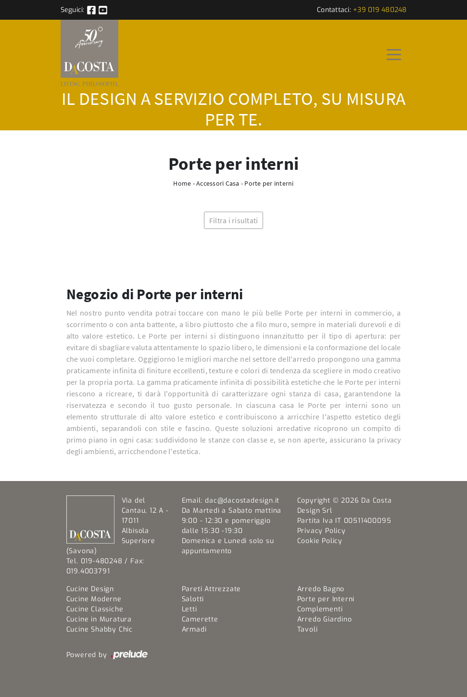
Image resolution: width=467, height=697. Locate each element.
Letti (189, 609)
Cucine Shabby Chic (99, 629)
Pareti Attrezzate (211, 589)
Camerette (200, 619)
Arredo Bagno (321, 589)
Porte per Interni (326, 599)
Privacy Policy (321, 530)
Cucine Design (90, 589)
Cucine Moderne (94, 599)
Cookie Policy (319, 540)
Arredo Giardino (324, 619)
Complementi (320, 609)
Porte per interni (268, 183)
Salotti (193, 599)
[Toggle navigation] (394, 54)
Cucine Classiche (95, 609)
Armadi (194, 629)
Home (182, 183)
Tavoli (307, 629)
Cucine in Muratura (99, 619)
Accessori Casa (218, 183)
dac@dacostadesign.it (242, 500)
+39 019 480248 (380, 9)
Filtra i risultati (233, 220)
